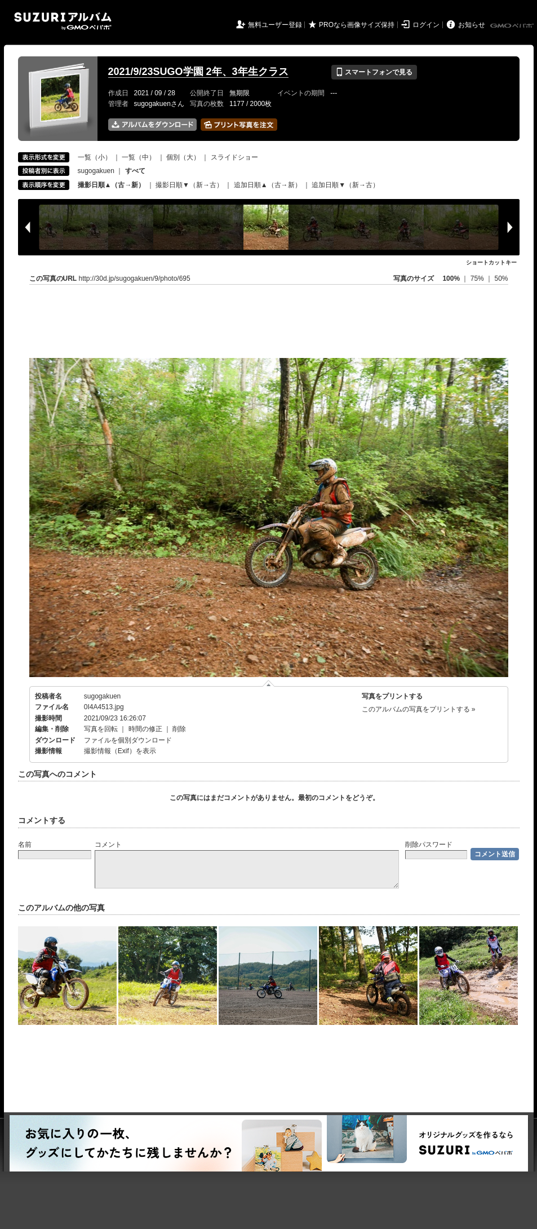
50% (501, 278)
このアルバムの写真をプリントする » (419, 709)
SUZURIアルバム (63, 21)
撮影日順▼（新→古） (189, 185)
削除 (179, 729)
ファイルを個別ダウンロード (128, 740)
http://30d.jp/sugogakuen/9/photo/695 (134, 278)
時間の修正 (145, 729)
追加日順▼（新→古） (345, 185)
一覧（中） (139, 157)
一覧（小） (95, 157)
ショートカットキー (491, 262)
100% (451, 278)
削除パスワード (428, 844)
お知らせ (471, 25)
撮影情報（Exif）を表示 (120, 751)
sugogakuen (96, 171)
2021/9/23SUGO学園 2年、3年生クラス (198, 71)
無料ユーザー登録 (275, 25)
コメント (108, 844)
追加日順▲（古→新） (267, 185)
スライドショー (234, 157)
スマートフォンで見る (374, 72)
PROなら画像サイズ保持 (356, 25)
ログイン (426, 25)
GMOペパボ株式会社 (512, 26)
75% (478, 278)
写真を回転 (101, 729)
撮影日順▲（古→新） (111, 185)
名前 (25, 844)
